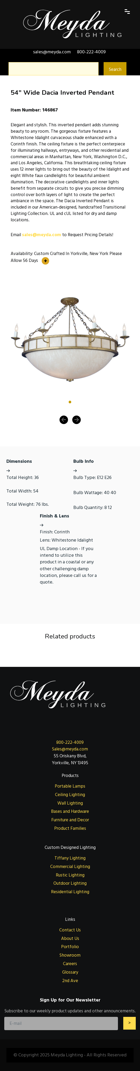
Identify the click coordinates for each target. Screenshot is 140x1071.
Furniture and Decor (70, 820)
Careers (70, 964)
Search (115, 69)
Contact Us (70, 930)
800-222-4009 (70, 742)
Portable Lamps (70, 786)
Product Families (70, 828)
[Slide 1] (70, 402)
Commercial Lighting (70, 866)
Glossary (70, 972)
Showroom (70, 955)
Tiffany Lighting (70, 858)
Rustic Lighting (70, 875)
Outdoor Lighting (70, 883)
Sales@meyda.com (70, 749)
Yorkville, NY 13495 (70, 763)
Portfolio (70, 947)
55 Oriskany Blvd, (70, 756)
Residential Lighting (70, 892)
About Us (70, 938)
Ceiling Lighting (70, 794)
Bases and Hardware (70, 811)
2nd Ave (70, 980)
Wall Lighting (70, 803)
